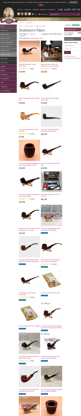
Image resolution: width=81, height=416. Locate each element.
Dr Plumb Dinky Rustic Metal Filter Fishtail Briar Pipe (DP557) (29, 390)
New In (57, 19)
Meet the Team (32, 19)
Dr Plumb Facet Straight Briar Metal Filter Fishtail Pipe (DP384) (51, 390)
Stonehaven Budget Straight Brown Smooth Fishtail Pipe (29, 195)
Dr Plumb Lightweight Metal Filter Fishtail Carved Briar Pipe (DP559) (29, 260)
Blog (21, 23)
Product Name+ (34, 38)
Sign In (67, 52)
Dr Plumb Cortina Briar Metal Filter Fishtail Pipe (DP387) (29, 357)
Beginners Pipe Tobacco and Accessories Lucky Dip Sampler (50, 65)
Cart (35, 14)
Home (21, 19)
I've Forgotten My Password (72, 58)
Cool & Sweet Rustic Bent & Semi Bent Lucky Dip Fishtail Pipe (50, 260)
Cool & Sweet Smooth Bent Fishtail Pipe (29, 99)
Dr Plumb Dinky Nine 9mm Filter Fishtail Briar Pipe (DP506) (50, 357)
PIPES (21, 26)
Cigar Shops (46, 19)
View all (22, 36)
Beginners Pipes (41, 26)
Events (29, 23)
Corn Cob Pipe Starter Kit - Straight (29, 326)
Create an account (69, 56)
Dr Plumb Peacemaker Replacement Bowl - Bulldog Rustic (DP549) (29, 164)
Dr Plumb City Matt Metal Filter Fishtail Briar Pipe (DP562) (50, 130)
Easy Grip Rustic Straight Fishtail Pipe (50, 164)
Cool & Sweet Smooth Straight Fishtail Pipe (50, 99)
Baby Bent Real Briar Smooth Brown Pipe (27, 65)
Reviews (66, 19)
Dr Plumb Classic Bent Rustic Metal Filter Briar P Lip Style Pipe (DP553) (51, 327)
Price (41, 38)
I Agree (41, 5)
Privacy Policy (73, 2)
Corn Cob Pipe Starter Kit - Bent (50, 293)
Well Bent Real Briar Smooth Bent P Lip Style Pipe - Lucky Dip (29, 229)
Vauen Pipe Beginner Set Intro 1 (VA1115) (50, 195)
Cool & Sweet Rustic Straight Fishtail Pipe (27, 293)
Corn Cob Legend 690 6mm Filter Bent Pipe (28, 130)
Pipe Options (29, 26)
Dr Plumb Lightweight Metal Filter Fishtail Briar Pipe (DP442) (51, 229)
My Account (43, 14)
